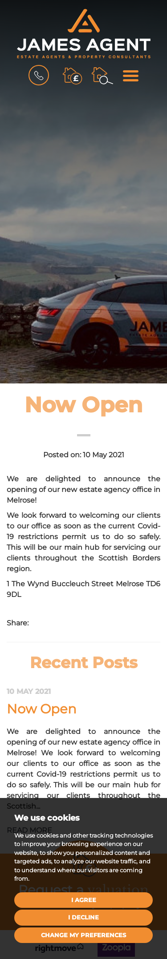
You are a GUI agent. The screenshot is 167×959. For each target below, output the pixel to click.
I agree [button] (83, 899)
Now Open (42, 709)
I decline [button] (83, 917)
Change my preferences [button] (83, 935)
